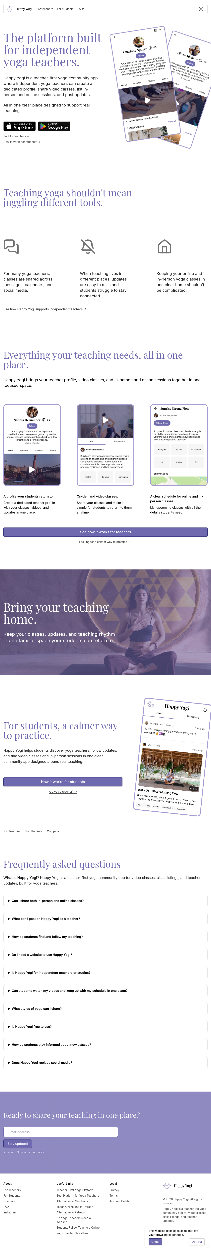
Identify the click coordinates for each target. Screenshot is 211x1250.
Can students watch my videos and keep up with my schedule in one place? (70, 991)
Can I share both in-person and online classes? (48, 901)
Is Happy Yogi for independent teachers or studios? (51, 973)
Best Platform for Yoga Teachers (77, 1195)
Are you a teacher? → (63, 791)
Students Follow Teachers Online (78, 1227)
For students (65, 9)
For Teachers (12, 831)
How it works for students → (22, 141)
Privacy (114, 1190)
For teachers (44, 9)
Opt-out (197, 1241)
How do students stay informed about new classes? (51, 1045)
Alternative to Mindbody (72, 1201)
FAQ (6, 1206)
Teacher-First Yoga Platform (74, 1190)
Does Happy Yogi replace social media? (42, 1063)
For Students (34, 831)
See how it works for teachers (105, 532)
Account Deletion (120, 1201)
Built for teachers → (16, 136)
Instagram (10, 1212)
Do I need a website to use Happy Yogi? (42, 955)
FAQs (80, 9)
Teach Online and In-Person (74, 1206)
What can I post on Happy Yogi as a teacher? (46, 919)
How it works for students (63, 782)
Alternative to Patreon (70, 1212)
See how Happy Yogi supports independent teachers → (45, 309)
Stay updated (18, 1144)
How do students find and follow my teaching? (47, 937)
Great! (155, 1241)
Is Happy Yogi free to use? (32, 1027)
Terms (113, 1195)
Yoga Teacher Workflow (72, 1233)
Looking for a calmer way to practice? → (105, 541)
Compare (53, 831)
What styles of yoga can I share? (37, 1009)
